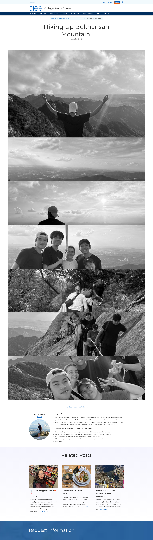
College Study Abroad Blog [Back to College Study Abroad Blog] (77, 18)
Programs (43, 13)
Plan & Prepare (88, 13)
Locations (33, 13)
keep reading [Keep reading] (45, 511)
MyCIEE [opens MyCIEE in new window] (110, 2)
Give (104, 2)
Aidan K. (39, 417)
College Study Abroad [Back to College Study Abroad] (63, 18)
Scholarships (75, 13)
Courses (64, 13)
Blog (98, 13)
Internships (54, 13)
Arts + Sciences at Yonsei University (76, 407)
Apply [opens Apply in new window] (117, 2)
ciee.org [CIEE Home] (32, 2)
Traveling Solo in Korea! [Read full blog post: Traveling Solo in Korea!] (73, 491)
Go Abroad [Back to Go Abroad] (53, 18)
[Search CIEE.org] (122, 2)
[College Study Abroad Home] (51, 8)
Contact (107, 13)
